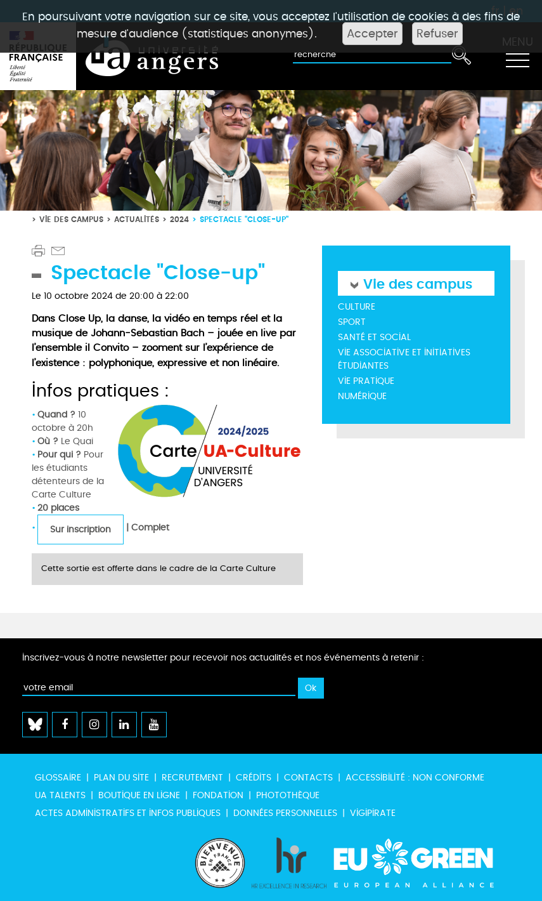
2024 (179, 219)
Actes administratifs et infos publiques (128, 813)
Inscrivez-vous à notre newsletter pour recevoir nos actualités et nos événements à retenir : (223, 657)
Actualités (136, 219)
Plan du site (121, 777)
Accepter (372, 34)
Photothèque (287, 795)
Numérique (362, 396)
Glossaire (58, 777)
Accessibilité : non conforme (414, 777)
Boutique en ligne (139, 795)
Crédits (253, 777)
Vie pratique (366, 381)
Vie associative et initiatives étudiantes (404, 359)
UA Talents (60, 795)
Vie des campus (71, 219)
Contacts (308, 777)
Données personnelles (285, 813)
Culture (356, 306)
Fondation (218, 795)
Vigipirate (373, 813)
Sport (352, 322)
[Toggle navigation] (517, 56)
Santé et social (374, 337)
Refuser (437, 34)
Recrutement (192, 777)
